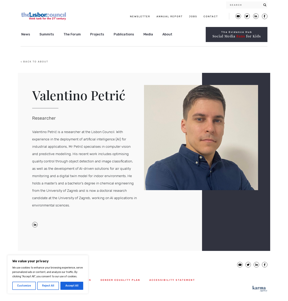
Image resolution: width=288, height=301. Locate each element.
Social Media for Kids (237, 36)
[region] (47, 274)
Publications (124, 34)
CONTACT (211, 16)
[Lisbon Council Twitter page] (247, 16)
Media (148, 34)
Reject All (48, 285)
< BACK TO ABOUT (34, 61)
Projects (97, 34)
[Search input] (245, 5)
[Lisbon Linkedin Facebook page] (256, 16)
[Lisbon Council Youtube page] (238, 16)
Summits (46, 34)
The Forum (72, 34)
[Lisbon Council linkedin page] (256, 264)
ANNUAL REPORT (169, 16)
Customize (24, 285)
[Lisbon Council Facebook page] (264, 16)
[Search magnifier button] (264, 5)
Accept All (71, 285)
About (167, 34)
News (25, 34)
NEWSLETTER (140, 16)
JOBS (193, 16)
